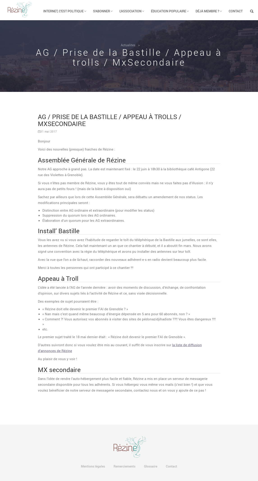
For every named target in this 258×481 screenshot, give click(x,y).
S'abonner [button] (103, 11)
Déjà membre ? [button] (209, 11)
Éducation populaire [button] (170, 11)
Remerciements (124, 466)
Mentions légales (93, 466)
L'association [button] (131, 11)
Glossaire (150, 466)
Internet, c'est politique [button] (64, 11)
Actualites (128, 45)
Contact (236, 11)
